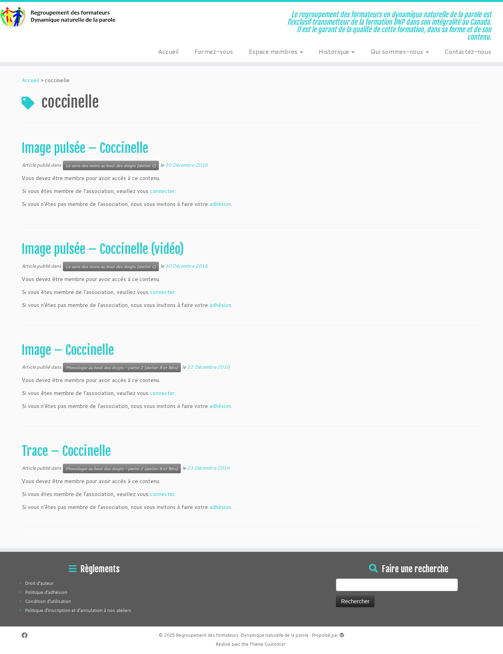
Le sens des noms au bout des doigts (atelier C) (111, 165)
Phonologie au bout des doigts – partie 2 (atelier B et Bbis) (122, 367)
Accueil (168, 51)
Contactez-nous (467, 51)
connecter (162, 191)
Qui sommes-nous (399, 51)
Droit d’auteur (39, 583)
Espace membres (276, 51)
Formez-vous (214, 51)
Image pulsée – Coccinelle (85, 148)
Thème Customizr (267, 644)
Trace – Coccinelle (66, 451)
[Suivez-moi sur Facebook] (27, 635)
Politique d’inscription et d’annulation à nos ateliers (78, 610)
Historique (336, 51)
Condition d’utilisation (48, 601)
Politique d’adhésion (46, 592)
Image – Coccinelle (68, 350)
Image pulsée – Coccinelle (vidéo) (103, 249)
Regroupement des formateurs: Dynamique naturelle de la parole (242, 635)
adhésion (220, 204)
